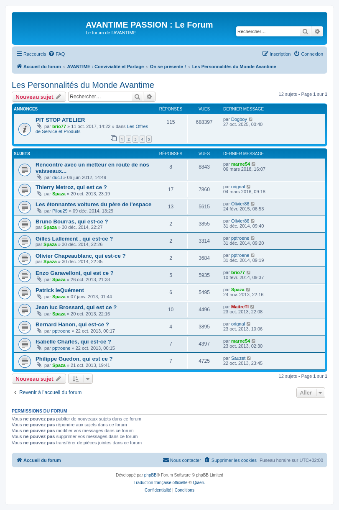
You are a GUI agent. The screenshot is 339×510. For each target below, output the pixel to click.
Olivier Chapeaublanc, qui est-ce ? (80, 256)
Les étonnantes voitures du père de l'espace (93, 204)
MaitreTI (240, 306)
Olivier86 (240, 203)
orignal (238, 186)
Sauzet (238, 358)
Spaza (59, 193)
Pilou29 (60, 210)
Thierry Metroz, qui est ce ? (71, 187)
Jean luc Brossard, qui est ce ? (76, 307)
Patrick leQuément (60, 290)
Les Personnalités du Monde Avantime (83, 85)
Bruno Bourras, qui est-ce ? (72, 221)
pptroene (240, 238)
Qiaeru (199, 482)
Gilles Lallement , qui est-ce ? (74, 239)
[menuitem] (56, 54)
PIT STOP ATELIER (60, 120)
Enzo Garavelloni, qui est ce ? (75, 273)
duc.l (57, 177)
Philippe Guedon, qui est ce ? (74, 359)
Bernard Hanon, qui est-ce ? (72, 324)
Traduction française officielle (161, 482)
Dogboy (239, 119)
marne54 (240, 164)
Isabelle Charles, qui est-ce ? (73, 341)
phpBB (150, 475)
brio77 (59, 126)
